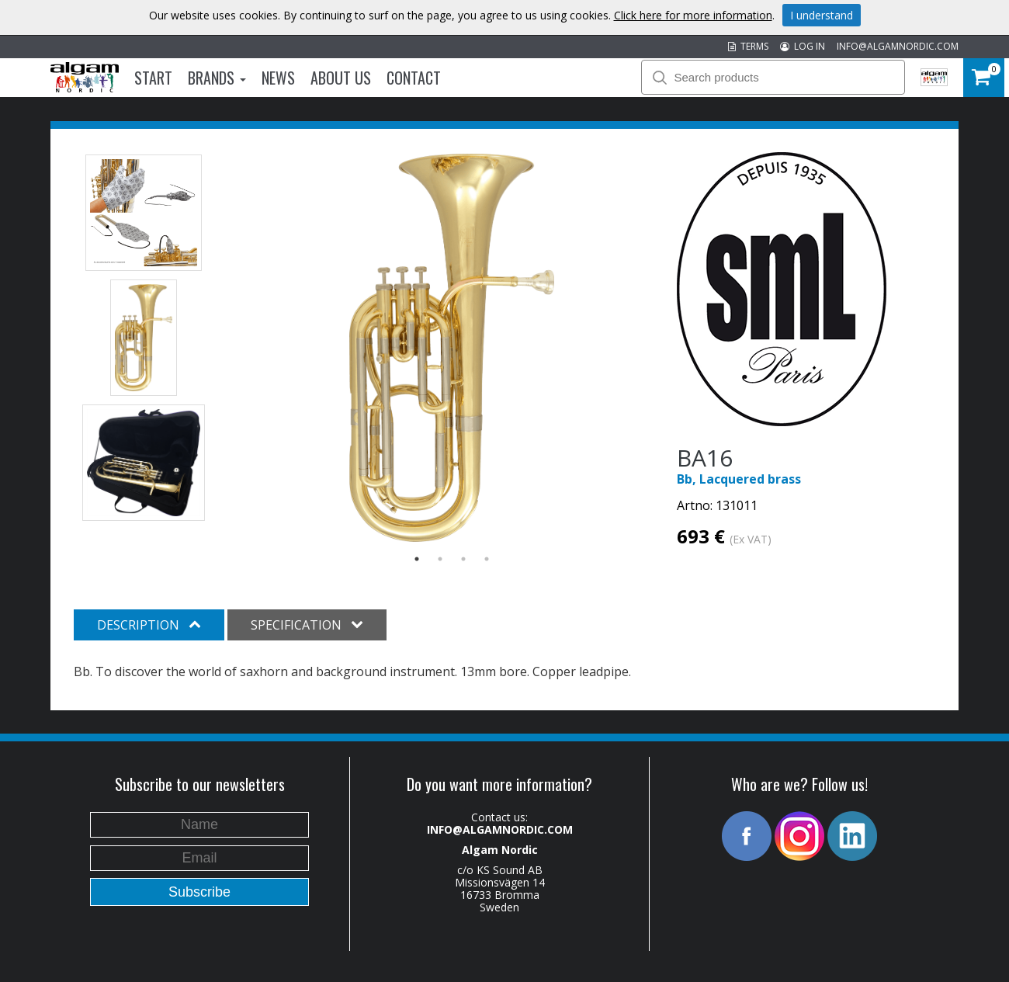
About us (340, 77)
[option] (452, 347)
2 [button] (440, 559)
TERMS (748, 46)
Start (153, 77)
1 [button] (417, 559)
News (278, 77)
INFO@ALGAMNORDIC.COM (898, 46)
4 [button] (486, 559)
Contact (414, 77)
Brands (217, 77)
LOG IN (802, 46)
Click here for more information (693, 15)
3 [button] (463, 559)
